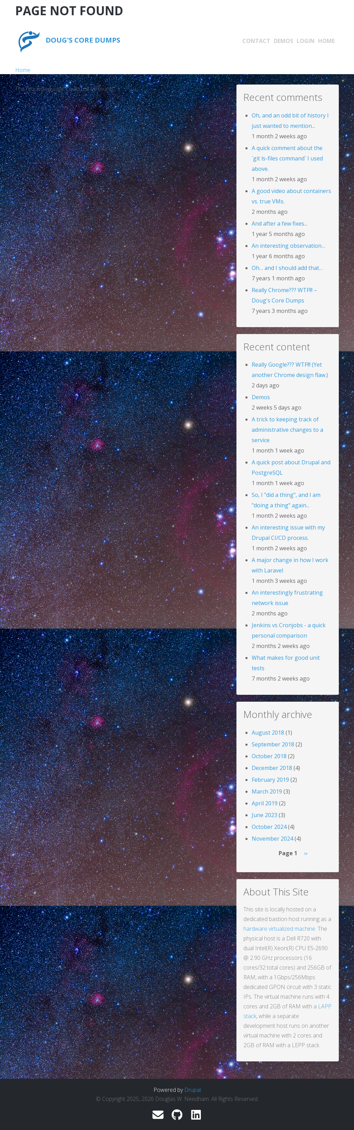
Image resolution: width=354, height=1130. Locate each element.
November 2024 (272, 838)
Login (306, 41)
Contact (256, 41)
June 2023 (264, 815)
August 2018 (268, 732)
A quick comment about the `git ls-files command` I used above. (287, 158)
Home (326, 41)
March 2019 (267, 791)
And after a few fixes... (279, 223)
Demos (283, 41)
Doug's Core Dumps (83, 40)
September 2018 (273, 744)
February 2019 (270, 779)
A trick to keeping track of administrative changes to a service (287, 429)
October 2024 (269, 827)
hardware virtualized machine (279, 928)
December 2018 (272, 768)
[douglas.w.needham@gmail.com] (158, 1117)
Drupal (192, 1090)
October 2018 (269, 756)
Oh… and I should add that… (287, 268)
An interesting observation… (288, 245)
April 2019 (265, 803)
